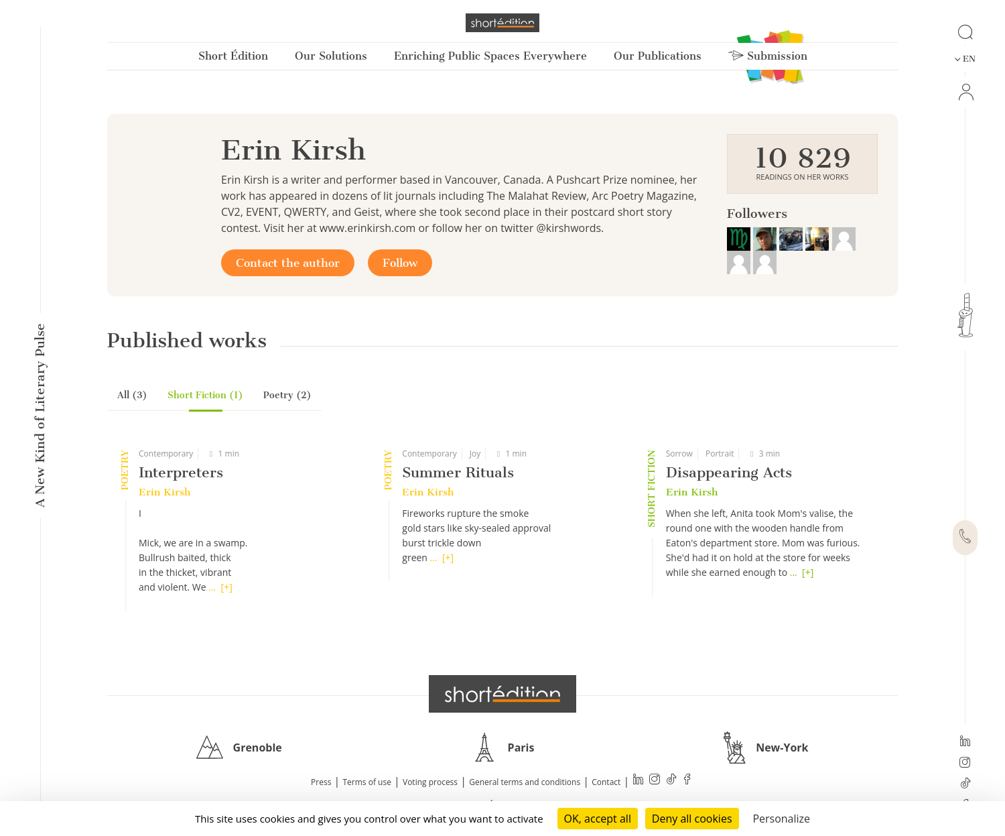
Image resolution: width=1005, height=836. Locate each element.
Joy (475, 453)
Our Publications (657, 56)
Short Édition (233, 56)
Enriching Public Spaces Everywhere (490, 56)
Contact (606, 782)
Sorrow (679, 453)
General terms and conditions (524, 782)
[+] (226, 587)
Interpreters (181, 472)
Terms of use (367, 782)
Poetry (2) (287, 395)
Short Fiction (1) (205, 395)
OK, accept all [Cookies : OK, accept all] (597, 818)
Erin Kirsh (164, 492)
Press (321, 782)
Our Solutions (331, 56)
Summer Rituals (458, 472)
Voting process (430, 782)
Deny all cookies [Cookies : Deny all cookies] (692, 818)
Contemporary (166, 453)
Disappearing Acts (729, 472)
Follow (400, 263)
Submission (767, 56)
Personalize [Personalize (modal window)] (781, 818)
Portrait (720, 453)
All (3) (132, 395)
